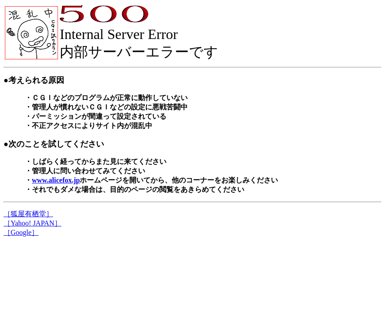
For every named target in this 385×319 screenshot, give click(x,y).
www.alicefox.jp (56, 180)
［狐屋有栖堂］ (28, 214)
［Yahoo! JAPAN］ (33, 223)
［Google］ (21, 232)
